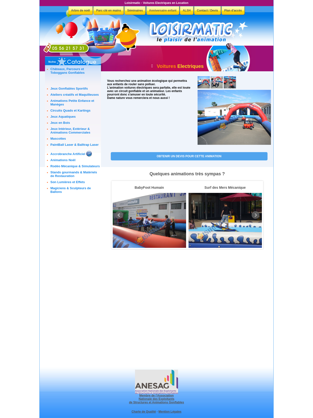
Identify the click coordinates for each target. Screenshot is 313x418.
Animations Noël (63, 160)
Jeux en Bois (60, 123)
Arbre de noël (80, 10)
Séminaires (135, 10)
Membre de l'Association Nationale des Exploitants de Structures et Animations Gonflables (156, 397)
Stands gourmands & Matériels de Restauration (73, 174)
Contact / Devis (207, 10)
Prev (119, 215)
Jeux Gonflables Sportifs (69, 88)
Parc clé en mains (108, 10)
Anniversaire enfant (163, 10)
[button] (204, 82)
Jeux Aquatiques (63, 116)
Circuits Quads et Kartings (70, 110)
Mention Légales (169, 411)
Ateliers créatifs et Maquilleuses (74, 94)
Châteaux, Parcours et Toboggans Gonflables (67, 70)
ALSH (187, 10)
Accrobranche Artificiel (67, 154)
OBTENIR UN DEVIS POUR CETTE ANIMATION (189, 156)
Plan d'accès (233, 10)
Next (255, 215)
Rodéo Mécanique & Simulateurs (75, 166)
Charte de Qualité (144, 411)
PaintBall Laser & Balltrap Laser (74, 144)
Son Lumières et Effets (67, 182)
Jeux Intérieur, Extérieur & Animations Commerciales (70, 130)
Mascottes (58, 138)
